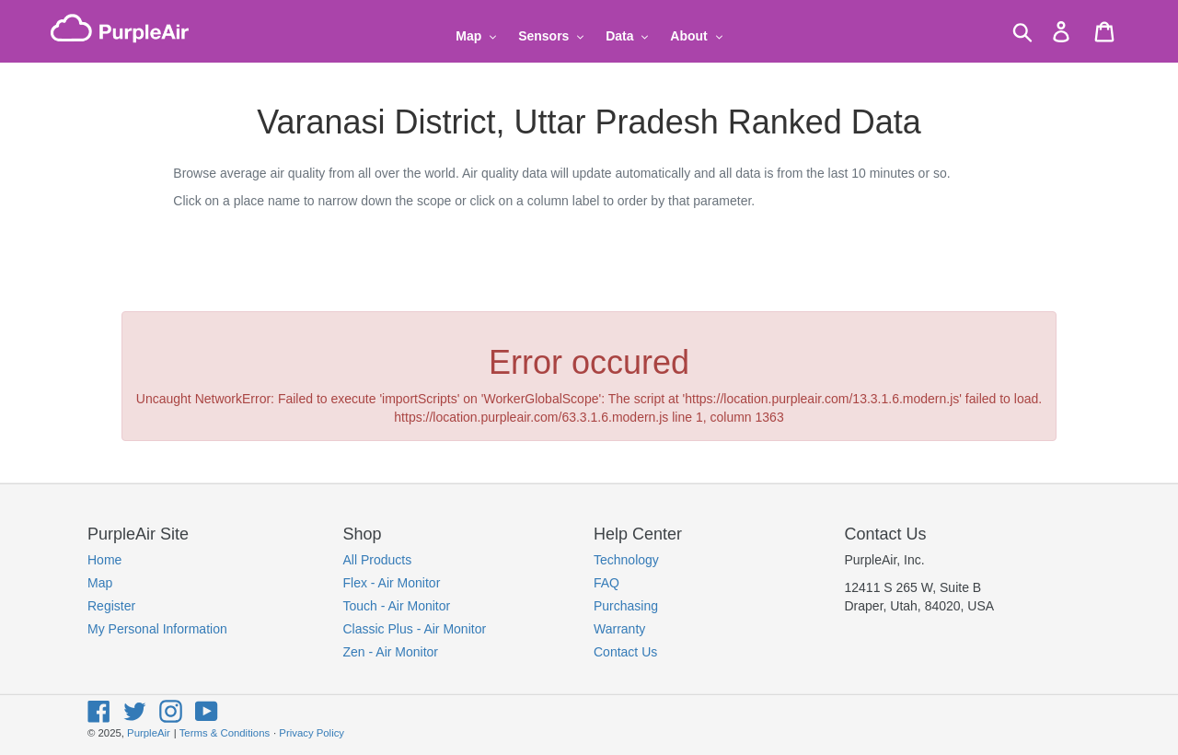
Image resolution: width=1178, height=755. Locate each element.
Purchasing (626, 605)
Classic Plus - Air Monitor (415, 628)
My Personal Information (157, 628)
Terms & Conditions (224, 732)
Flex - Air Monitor (392, 582)
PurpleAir (148, 732)
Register (111, 605)
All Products (377, 559)
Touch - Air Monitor (397, 605)
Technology (626, 559)
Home (104, 559)
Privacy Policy (311, 732)
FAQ (606, 582)
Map (99, 582)
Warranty (619, 628)
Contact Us (625, 652)
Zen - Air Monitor (390, 652)
